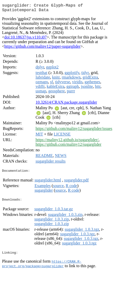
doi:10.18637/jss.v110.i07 (25, 39)
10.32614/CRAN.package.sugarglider (66, 104)
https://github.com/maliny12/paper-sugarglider (42, 48)
